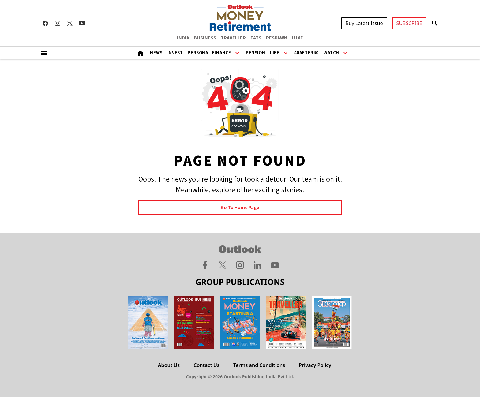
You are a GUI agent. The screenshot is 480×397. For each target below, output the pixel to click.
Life (274, 53)
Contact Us (206, 365)
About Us (169, 365)
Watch (331, 53)
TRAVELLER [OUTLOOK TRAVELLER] (233, 38)
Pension (255, 53)
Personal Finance (209, 53)
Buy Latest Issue (364, 23)
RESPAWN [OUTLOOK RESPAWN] (276, 38)
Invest (175, 53)
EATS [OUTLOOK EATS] (255, 38)
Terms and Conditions (259, 365)
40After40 (306, 53)
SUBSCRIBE (409, 23)
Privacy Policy (315, 365)
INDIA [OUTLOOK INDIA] (183, 38)
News (156, 53)
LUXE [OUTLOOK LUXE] (297, 38)
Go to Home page (240, 207)
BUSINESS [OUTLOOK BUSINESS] (205, 38)
